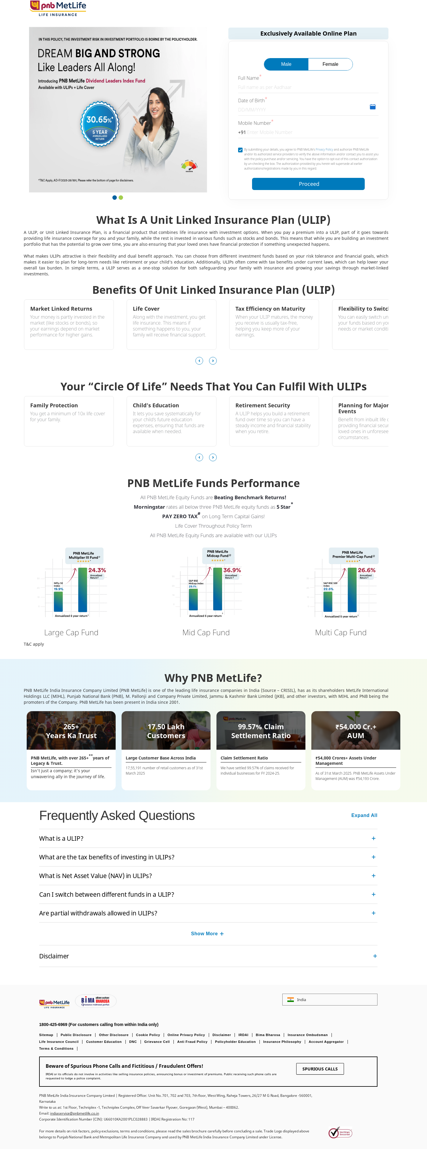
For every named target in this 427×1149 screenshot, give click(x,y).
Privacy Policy (324, 149)
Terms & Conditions (56, 1048)
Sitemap (46, 1035)
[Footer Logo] (55, 1007)
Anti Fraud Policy (192, 1041)
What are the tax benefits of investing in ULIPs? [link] (106, 857)
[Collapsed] (221, 933)
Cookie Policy (148, 1035)
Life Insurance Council (59, 1041)
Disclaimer (222, 1035)
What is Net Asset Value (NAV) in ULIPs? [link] (95, 875)
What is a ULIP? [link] (61, 838)
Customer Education (104, 1041)
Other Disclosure (114, 1035)
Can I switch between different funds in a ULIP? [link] (106, 894)
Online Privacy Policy (186, 1035)
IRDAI (243, 1035)
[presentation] (202, 361)
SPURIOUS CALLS (320, 1069)
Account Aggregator (326, 1041)
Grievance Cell (157, 1041)
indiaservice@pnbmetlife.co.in (74, 1113)
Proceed (309, 183)
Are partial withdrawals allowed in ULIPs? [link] (98, 913)
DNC (133, 1041)
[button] (114, 198)
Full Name (248, 78)
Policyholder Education (235, 1041)
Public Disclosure (76, 1035)
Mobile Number (254, 123)
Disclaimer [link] (54, 956)
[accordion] (208, 838)
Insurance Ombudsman (308, 1035)
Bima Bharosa (268, 1035)
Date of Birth (251, 100)
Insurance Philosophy (282, 1041)
